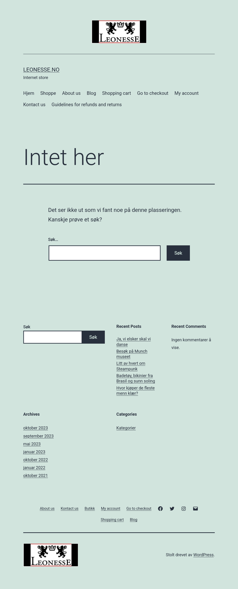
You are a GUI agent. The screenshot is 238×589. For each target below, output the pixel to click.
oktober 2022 (35, 459)
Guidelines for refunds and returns (87, 104)
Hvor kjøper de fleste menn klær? (135, 390)
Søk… (53, 239)
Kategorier (126, 427)
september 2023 (38, 436)
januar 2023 (34, 451)
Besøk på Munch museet (131, 354)
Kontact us (34, 104)
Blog (91, 93)
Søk (26, 326)
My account (187, 93)
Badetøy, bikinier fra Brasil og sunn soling (135, 378)
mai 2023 (32, 443)
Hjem (28, 93)
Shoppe (48, 93)
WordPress (203, 554)
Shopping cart (116, 93)
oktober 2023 (35, 427)
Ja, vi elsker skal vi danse (133, 341)
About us (71, 93)
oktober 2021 (35, 475)
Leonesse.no (41, 69)
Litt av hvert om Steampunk (130, 366)
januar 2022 (34, 467)
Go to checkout (152, 93)
